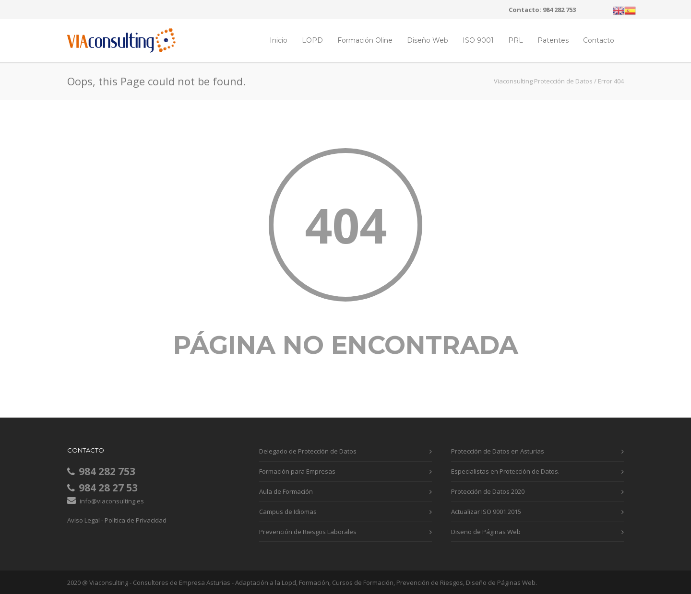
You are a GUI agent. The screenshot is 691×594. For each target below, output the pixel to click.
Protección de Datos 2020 (487, 491)
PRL (515, 40)
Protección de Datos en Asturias (497, 451)
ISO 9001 (478, 40)
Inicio (278, 40)
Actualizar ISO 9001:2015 (486, 511)
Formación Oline (365, 40)
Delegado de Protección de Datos (308, 451)
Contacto (598, 40)
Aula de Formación (286, 491)
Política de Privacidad (136, 520)
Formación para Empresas (297, 471)
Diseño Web (427, 40)
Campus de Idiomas (288, 511)
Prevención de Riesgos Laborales (308, 531)
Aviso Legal (83, 520)
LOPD (312, 40)
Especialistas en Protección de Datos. (505, 471)
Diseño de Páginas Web (486, 531)
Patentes (553, 40)
